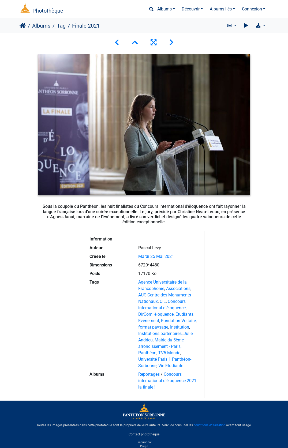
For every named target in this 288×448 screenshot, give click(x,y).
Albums (164, 9)
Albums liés (221, 9)
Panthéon (147, 352)
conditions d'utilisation (209, 425)
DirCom (145, 314)
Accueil (23, 26)
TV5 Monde (169, 352)
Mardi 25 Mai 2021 (156, 256)
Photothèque (47, 10)
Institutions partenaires (160, 333)
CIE (163, 301)
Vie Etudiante (170, 365)
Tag (61, 25)
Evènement (148, 320)
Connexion (252, 9)
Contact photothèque (144, 434)
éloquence (164, 314)
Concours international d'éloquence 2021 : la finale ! (168, 381)
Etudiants (184, 314)
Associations (178, 288)
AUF (141, 295)
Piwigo (144, 446)
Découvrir (191, 9)
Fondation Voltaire (178, 320)
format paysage (153, 327)
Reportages (149, 374)
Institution (179, 327)
